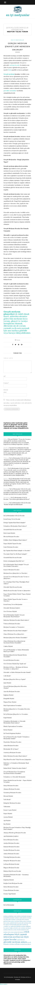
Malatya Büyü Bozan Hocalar (12, 871)
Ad (5, 376)
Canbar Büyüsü (8, 646)
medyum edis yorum (8, 932)
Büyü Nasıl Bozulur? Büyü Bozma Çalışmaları (17, 759)
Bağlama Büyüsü (8, 695)
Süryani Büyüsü (12, 439)
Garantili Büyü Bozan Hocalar (13, 529)
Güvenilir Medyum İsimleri (12, 608)
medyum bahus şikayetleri (16, 924)
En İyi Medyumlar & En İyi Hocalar (20, 458)
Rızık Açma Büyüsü (9, 533)
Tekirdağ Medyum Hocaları (12, 857)
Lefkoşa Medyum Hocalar (11, 864)
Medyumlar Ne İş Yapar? (11, 749)
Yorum (17, 340)
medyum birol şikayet (18, 932)
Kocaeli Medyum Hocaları (11, 660)
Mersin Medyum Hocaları (11, 536)
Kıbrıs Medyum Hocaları (11, 887)
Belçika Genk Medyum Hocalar (13, 883)
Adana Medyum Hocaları (11, 745)
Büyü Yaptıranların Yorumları (12, 705)
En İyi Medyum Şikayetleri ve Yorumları (16, 714)
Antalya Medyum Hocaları (11, 843)
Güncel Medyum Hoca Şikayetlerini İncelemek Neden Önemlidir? (14, 642)
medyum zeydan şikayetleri (17, 919)
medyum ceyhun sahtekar (21, 918)
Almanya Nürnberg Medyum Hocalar (15, 833)
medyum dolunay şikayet (21, 921)
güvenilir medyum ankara (15, 942)
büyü (9, 70)
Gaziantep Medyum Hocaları (12, 792)
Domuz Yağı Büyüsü (10, 894)
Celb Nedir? (7, 676)
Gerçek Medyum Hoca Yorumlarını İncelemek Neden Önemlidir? (14, 772)
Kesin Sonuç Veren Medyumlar (13, 604)
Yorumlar (17, 979)
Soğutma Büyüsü (9, 880)
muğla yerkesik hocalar (15, 928)
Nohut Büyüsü (8, 730)
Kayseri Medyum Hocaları (11, 570)
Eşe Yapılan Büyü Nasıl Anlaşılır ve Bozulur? (17, 550)
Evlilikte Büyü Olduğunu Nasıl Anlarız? (15, 540)
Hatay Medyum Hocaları (11, 785)
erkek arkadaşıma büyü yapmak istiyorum (16, 934)
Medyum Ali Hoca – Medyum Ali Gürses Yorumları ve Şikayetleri (16, 668)
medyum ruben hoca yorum (10, 929)
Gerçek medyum (9, 74)
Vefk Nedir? (7, 799)
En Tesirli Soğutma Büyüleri (12, 733)
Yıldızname (7, 806)
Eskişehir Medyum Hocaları (12, 803)
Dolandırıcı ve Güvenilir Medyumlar (14, 777)
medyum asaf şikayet (26, 928)
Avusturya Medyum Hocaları (12, 752)
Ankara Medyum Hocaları (11, 853)
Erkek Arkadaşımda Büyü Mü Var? (14, 561)
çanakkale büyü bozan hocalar (16, 923)
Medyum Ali (17, 977)
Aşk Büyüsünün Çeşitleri (11, 836)
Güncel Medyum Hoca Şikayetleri (14, 634)
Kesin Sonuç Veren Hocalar (12, 519)
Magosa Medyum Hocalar (11, 867)
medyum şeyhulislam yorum (10, 916)
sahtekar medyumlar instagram (24, 916)
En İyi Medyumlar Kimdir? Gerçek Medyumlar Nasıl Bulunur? (14, 615)
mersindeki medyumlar (9, 918)
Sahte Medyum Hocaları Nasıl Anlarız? (15, 756)
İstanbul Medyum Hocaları (12, 850)
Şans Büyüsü (7, 683)
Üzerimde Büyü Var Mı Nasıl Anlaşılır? (15, 554)
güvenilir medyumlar (10, 91)
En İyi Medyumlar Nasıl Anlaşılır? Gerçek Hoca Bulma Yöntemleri (16, 565)
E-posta (6, 383)
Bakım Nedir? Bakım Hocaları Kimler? (15, 768)
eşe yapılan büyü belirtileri (14, 926)
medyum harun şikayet (25, 944)
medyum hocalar (14, 65)
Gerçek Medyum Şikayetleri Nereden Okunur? (17, 46)
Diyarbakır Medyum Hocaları (12, 742)
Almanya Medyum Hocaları (12, 789)
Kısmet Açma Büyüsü (10, 810)
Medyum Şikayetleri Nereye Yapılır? (15, 679)
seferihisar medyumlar (14, 944)
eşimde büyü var (21, 939)
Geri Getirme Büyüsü (10, 611)
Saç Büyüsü (7, 824)
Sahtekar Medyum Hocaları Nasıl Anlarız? (16, 620)
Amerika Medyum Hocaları (12, 691)
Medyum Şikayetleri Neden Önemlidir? (15, 637)
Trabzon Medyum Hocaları (12, 623)
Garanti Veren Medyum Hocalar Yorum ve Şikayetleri (16, 448)
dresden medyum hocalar (23, 929)
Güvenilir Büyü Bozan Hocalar (13, 587)
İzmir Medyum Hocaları (11, 547)
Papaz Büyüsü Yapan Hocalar (12, 543)
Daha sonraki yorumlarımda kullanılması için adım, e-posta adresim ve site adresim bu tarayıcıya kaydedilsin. (18, 402)
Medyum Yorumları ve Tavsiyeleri (14, 627)
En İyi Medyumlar (17, 40)
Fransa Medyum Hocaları (11, 890)
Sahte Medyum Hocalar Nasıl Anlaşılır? (15, 630)
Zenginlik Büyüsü (9, 698)
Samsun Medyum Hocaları (11, 847)
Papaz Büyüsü (8, 813)
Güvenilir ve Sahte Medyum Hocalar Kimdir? (17, 672)
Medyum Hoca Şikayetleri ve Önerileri (15, 573)
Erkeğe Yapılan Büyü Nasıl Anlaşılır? (15, 522)
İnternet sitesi (6, 391)
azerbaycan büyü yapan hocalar (16, 938)
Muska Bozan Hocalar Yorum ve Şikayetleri (17, 590)
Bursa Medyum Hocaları (11, 840)
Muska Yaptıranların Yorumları (13, 726)
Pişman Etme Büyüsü (10, 702)
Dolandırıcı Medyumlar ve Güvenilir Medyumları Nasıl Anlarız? (14, 722)
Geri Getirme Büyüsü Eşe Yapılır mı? (15, 664)
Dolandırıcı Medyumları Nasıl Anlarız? (15, 526)
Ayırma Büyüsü (8, 817)
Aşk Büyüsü (7, 820)
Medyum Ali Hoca (25, 977)
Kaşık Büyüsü (8, 718)
